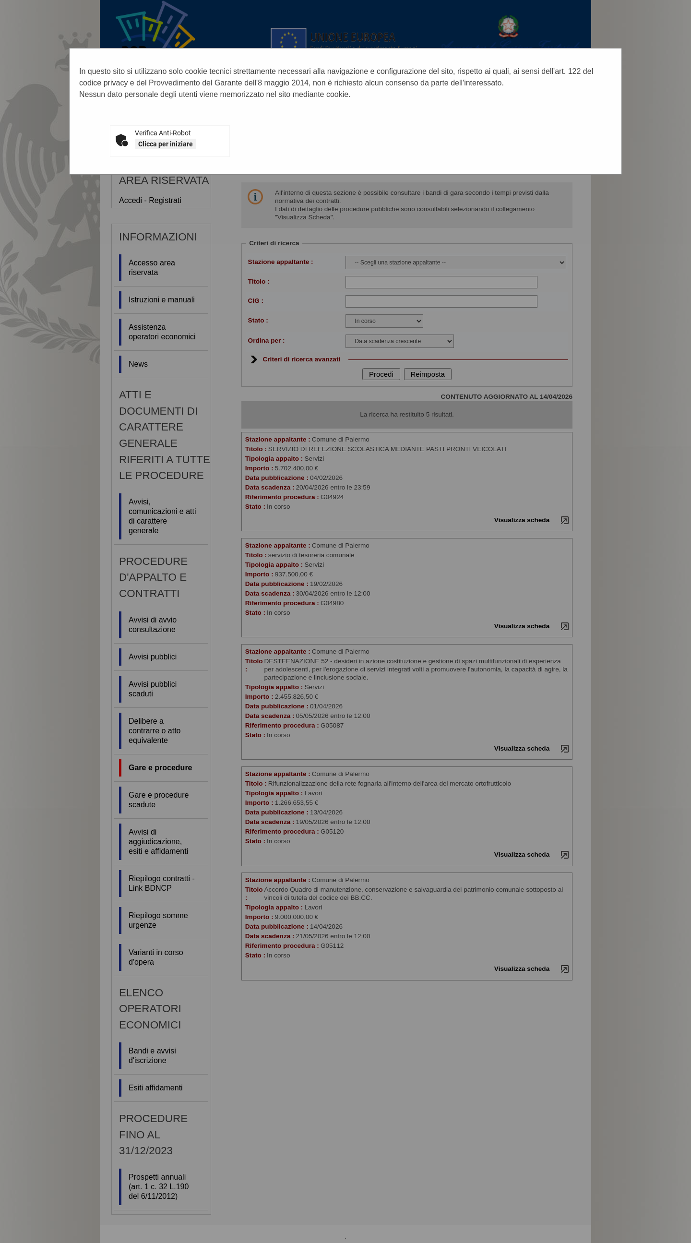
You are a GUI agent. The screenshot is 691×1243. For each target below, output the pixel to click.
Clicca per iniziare (165, 144)
